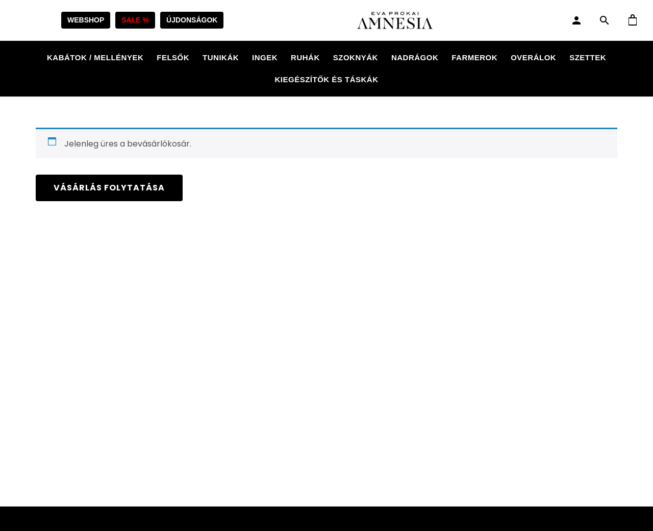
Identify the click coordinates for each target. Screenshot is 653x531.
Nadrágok (414, 57)
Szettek (587, 57)
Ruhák (305, 57)
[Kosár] (632, 20)
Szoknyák (355, 57)
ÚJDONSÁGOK (191, 20)
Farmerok (474, 57)
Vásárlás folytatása (109, 188)
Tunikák (221, 57)
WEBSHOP (85, 20)
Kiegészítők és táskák (326, 79)
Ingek (265, 57)
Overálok (533, 57)
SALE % (135, 20)
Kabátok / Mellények (95, 57)
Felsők (173, 57)
